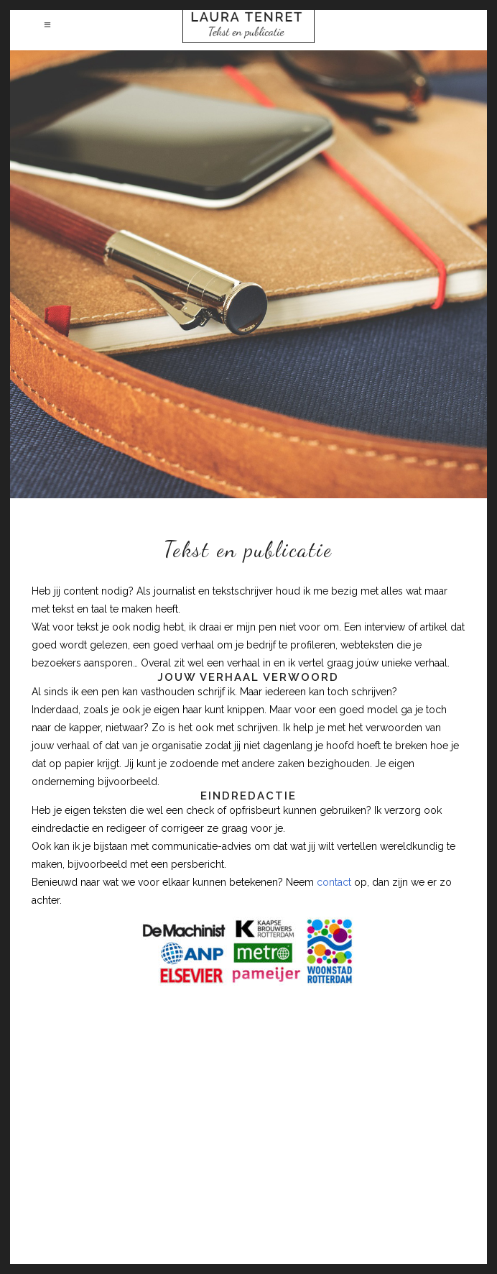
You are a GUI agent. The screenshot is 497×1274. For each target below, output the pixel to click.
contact (334, 882)
